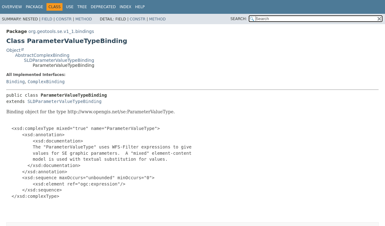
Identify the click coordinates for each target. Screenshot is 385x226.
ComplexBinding (46, 81)
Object (13, 50)
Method (83, 19)
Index (126, 7)
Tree (82, 7)
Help (140, 7)
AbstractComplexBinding (42, 55)
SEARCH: (238, 19)
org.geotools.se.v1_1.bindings (61, 31)
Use (69, 7)
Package (34, 7)
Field (46, 19)
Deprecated (103, 7)
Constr (64, 19)
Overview (12, 7)
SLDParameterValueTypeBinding (59, 60)
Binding (15, 81)
